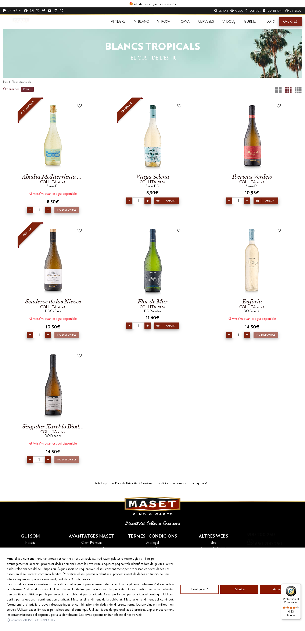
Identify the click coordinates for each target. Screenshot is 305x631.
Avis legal (152, 542)
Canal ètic (152, 548)
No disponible (66, 209)
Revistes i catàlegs (91, 575)
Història (30, 542)
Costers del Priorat (213, 548)
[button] (118, 21)
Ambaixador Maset (91, 548)
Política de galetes (152, 570)
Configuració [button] (198, 483)
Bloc (213, 542)
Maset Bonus (91, 564)
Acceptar (279, 619)
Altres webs (213, 536)
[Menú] (298, 586)
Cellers (30, 553)
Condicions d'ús (152, 553)
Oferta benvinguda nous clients (155, 4)
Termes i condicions (152, 536)
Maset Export (213, 553)
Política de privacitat (152, 575)
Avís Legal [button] (101, 483)
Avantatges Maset (91, 536)
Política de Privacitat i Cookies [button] (132, 483)
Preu (27, 89)
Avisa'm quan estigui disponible (53, 193)
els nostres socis (80, 588)
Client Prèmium (91, 542)
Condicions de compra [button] (170, 483)
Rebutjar (239, 619)
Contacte (30, 559)
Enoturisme (91, 553)
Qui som (30, 536)
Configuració (199, 619)
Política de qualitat (152, 564)
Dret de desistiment (152, 559)
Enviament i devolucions (91, 559)
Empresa (30, 548)
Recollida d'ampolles (92, 570)
